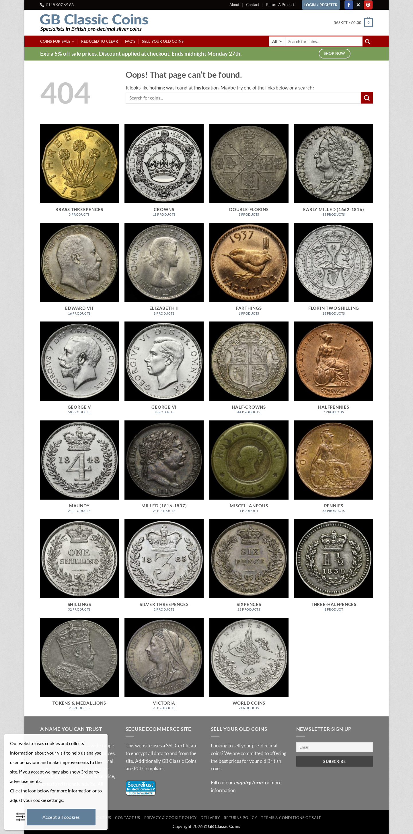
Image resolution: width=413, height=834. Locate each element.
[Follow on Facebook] (348, 4)
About (234, 4)
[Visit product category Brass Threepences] (79, 173)
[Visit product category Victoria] (164, 667)
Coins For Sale (57, 41)
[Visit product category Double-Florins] (249, 173)
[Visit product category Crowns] (164, 173)
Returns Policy (240, 817)
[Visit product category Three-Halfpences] (333, 568)
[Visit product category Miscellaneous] (249, 469)
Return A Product (280, 4)
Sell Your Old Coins (163, 41)
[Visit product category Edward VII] (79, 272)
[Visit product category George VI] (164, 370)
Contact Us (127, 817)
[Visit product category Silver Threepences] (164, 568)
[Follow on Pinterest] (368, 4)
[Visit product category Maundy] (79, 469)
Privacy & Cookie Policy (170, 817)
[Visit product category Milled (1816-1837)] (164, 469)
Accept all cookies (61, 817)
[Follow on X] (358, 4)
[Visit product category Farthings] (249, 272)
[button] (353, 22)
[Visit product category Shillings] (79, 568)
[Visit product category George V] (79, 370)
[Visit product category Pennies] (333, 469)
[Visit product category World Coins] (249, 667)
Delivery (210, 817)
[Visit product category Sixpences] (249, 568)
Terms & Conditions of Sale (291, 817)
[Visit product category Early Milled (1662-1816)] (333, 173)
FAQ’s (130, 41)
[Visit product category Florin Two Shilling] (333, 272)
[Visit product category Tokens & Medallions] (79, 667)
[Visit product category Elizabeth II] (164, 272)
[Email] (334, 747)
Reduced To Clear (99, 41)
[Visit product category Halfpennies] (333, 370)
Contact (252, 4)
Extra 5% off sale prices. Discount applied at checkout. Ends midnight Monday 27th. (140, 53)
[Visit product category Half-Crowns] (249, 370)
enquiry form (248, 783)
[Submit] (368, 41)
